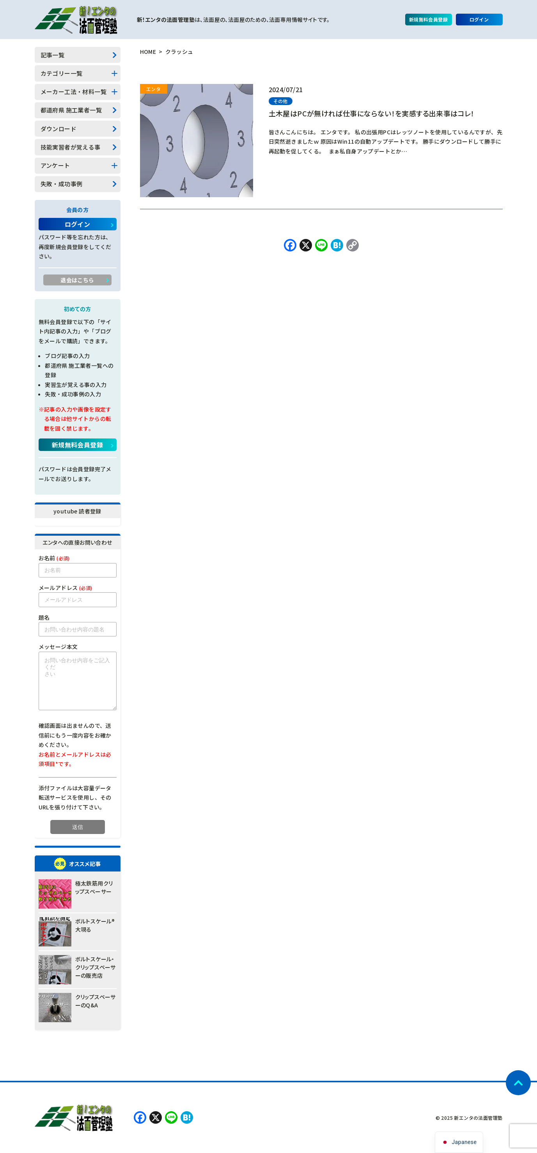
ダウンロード (58, 129)
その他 (280, 101)
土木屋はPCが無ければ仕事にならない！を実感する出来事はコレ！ (372, 113)
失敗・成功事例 (62, 184)
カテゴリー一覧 (62, 73)
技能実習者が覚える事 (71, 147)
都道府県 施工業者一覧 (71, 110)
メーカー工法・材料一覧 (73, 91)
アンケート (55, 165)
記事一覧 (53, 55)
